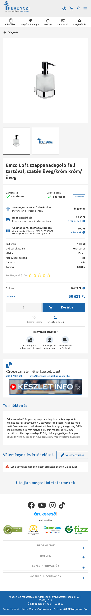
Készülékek (11, 24)
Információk (45, 545)
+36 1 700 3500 (14, 376)
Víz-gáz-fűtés (79, 24)
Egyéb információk (45, 566)
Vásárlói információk (45, 577)
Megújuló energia (30, 24)
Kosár (71, 8)
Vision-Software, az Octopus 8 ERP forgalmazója (58, 610)
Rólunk (45, 555)
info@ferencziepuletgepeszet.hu (50, 376)
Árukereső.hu (45, 520)
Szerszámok (63, 24)
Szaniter (48, 24)
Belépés (64, 8)
